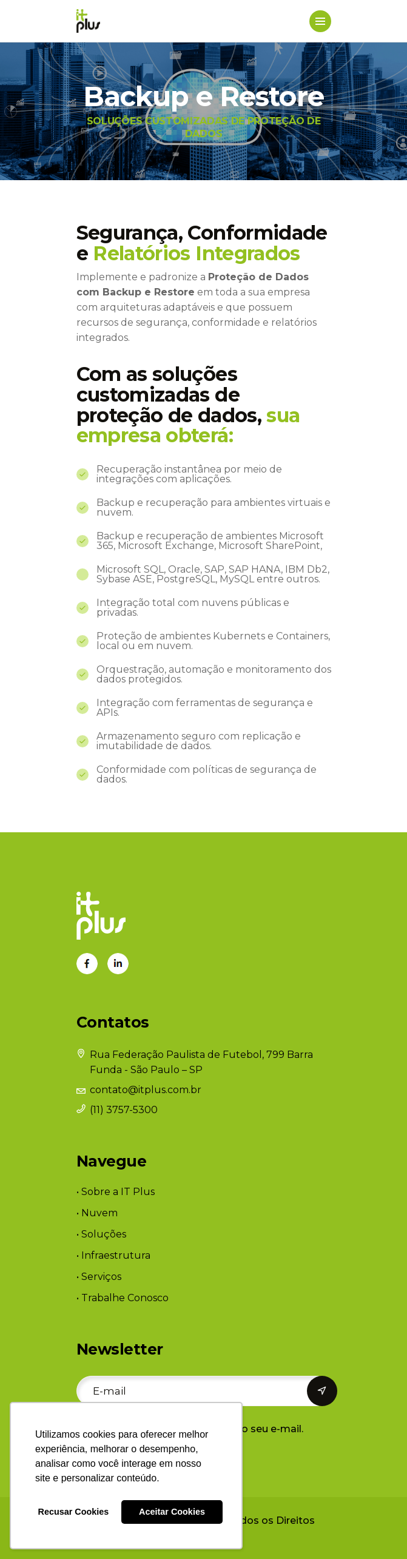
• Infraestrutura (113, 1255)
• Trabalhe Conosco (122, 1298)
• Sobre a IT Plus (115, 1191)
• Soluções (101, 1234)
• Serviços (98, 1276)
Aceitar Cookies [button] (172, 1512)
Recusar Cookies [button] (73, 1512)
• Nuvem (97, 1213)
